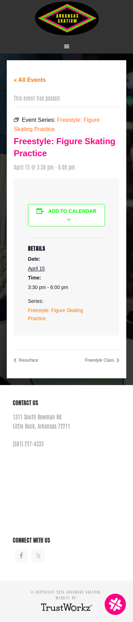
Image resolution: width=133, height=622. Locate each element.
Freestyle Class (100, 360)
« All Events (30, 80)
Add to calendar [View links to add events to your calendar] (72, 211)
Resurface (28, 360)
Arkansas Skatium (67, 18)
